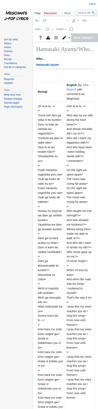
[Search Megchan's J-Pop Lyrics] (86, 12)
